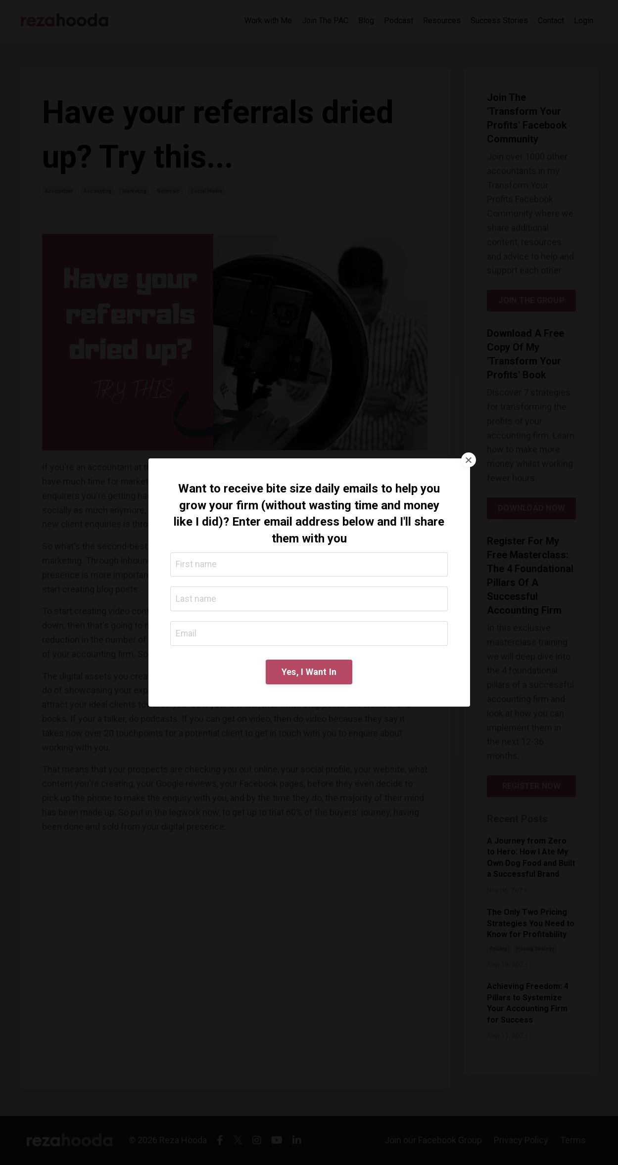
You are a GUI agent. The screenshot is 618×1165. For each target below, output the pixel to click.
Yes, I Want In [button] (309, 672)
